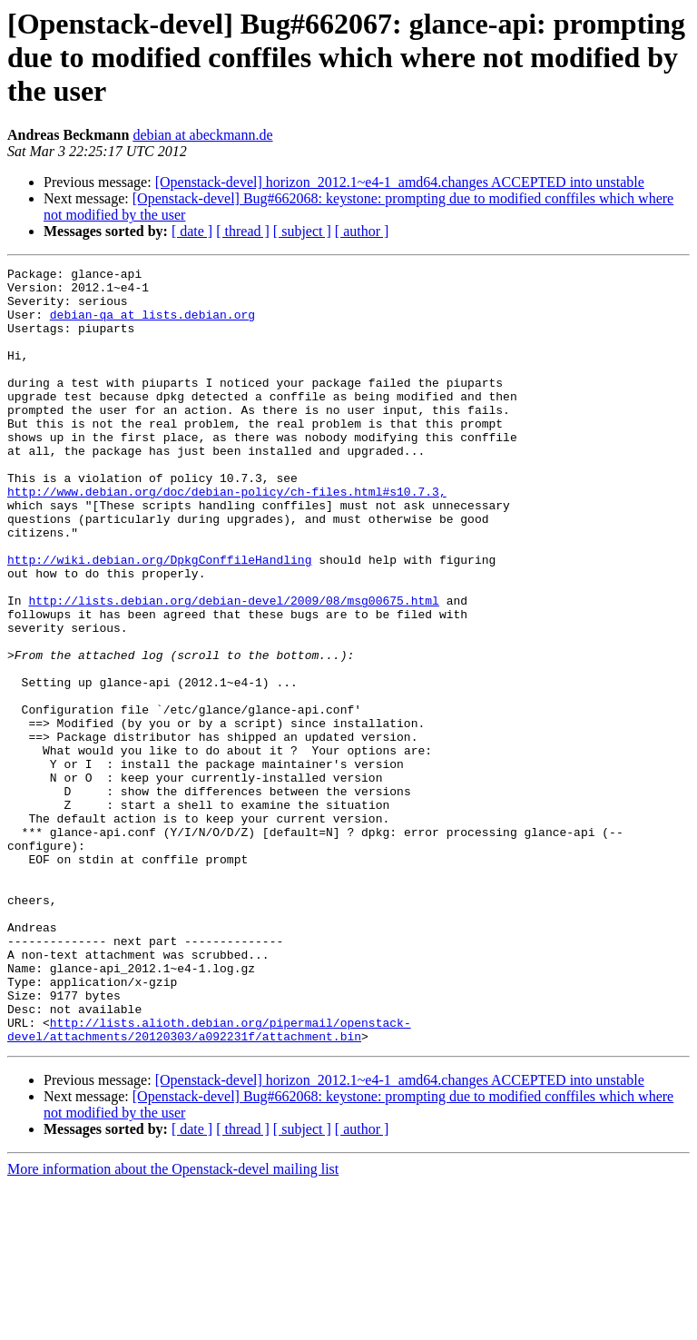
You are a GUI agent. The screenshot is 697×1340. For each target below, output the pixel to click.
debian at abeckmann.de (202, 135)
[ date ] (192, 231)
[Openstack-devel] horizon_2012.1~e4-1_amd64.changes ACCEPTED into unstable (399, 182)
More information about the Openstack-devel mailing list (173, 1324)
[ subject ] (302, 231)
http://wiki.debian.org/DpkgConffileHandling (159, 619)
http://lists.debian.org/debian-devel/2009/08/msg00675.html (233, 668)
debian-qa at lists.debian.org (152, 325)
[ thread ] (243, 231)
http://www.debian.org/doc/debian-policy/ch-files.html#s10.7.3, (227, 537)
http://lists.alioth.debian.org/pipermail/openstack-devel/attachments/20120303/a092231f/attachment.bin (209, 1183)
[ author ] (362, 231)
